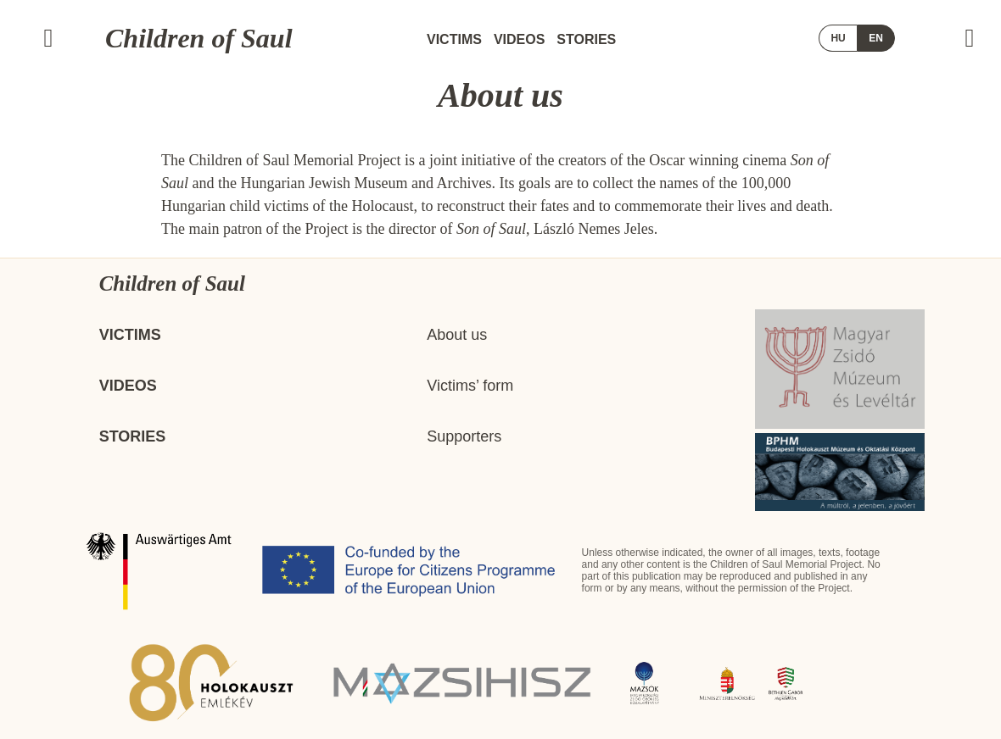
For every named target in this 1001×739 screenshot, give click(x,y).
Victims (454, 39)
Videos (519, 39)
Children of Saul (199, 38)
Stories (586, 39)
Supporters (464, 436)
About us (457, 334)
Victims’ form (470, 385)
